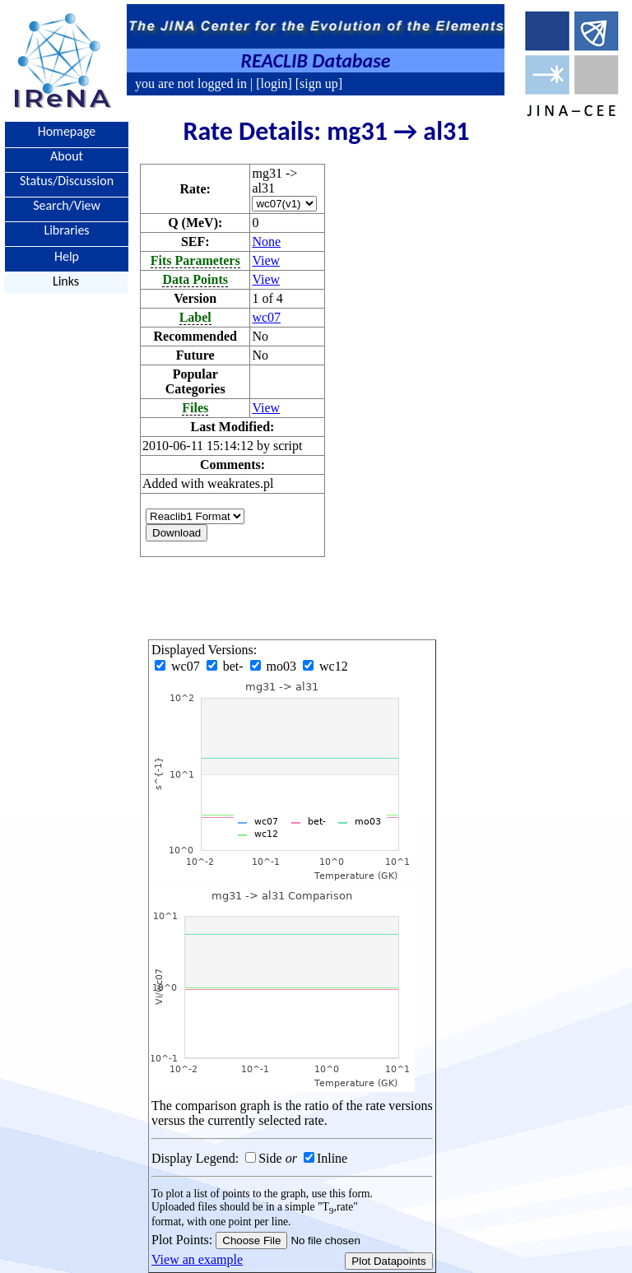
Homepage (67, 131)
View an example (197, 1259)
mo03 (275, 666)
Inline (332, 1158)
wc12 (325, 666)
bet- (227, 666)
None (266, 242)
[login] (274, 84)
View (266, 260)
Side (269, 1158)
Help (66, 255)
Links (66, 281)
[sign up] (317, 84)
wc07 (266, 317)
